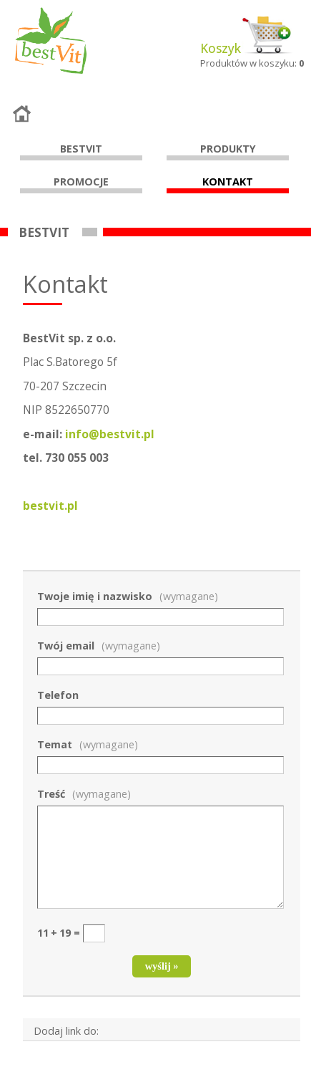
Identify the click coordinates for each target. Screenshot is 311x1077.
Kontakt (227, 181)
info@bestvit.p (109, 434)
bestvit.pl (50, 505)
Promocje (81, 181)
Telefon (58, 695)
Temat (87, 744)
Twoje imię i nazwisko (127, 596)
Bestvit (81, 148)
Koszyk (220, 48)
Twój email (98, 645)
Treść (84, 794)
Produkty (228, 148)
